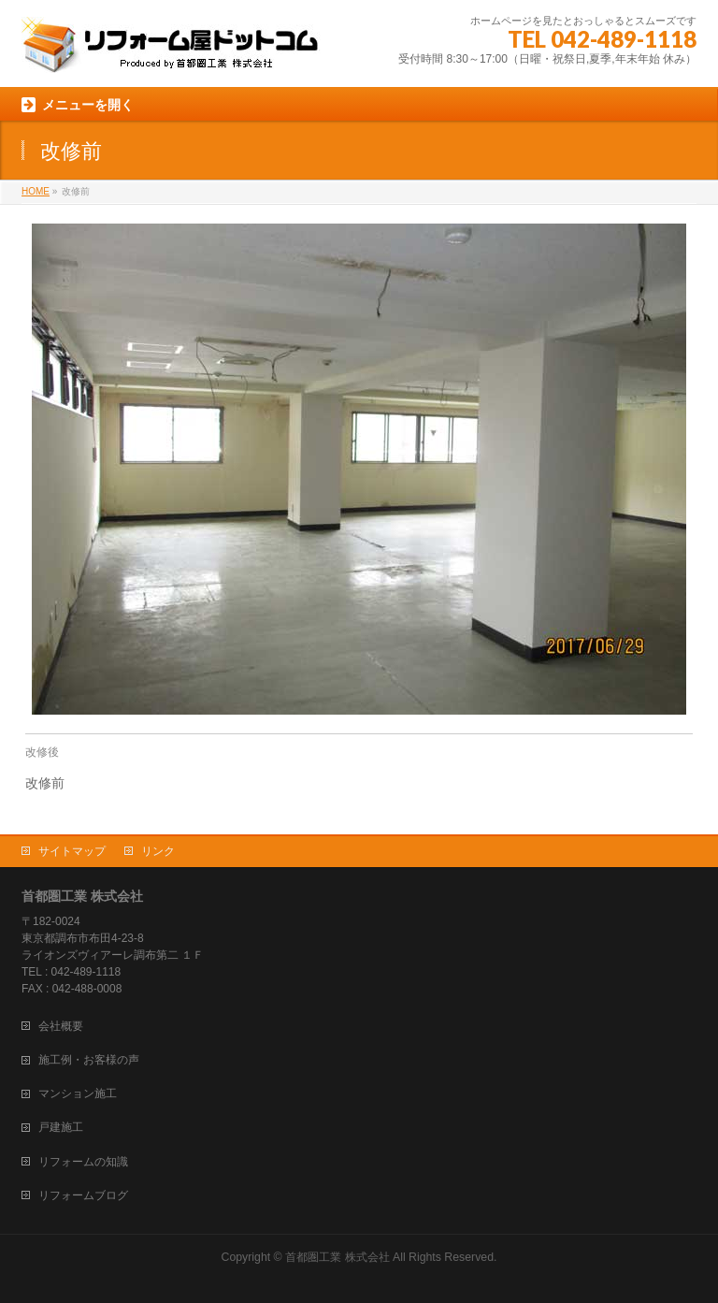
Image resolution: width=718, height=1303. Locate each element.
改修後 (42, 752)
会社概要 (60, 1026)
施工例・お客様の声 (88, 1059)
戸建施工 (60, 1127)
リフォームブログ (83, 1195)
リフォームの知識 (83, 1161)
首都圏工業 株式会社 (337, 1257)
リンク (158, 851)
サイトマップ (72, 851)
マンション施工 (77, 1093)
